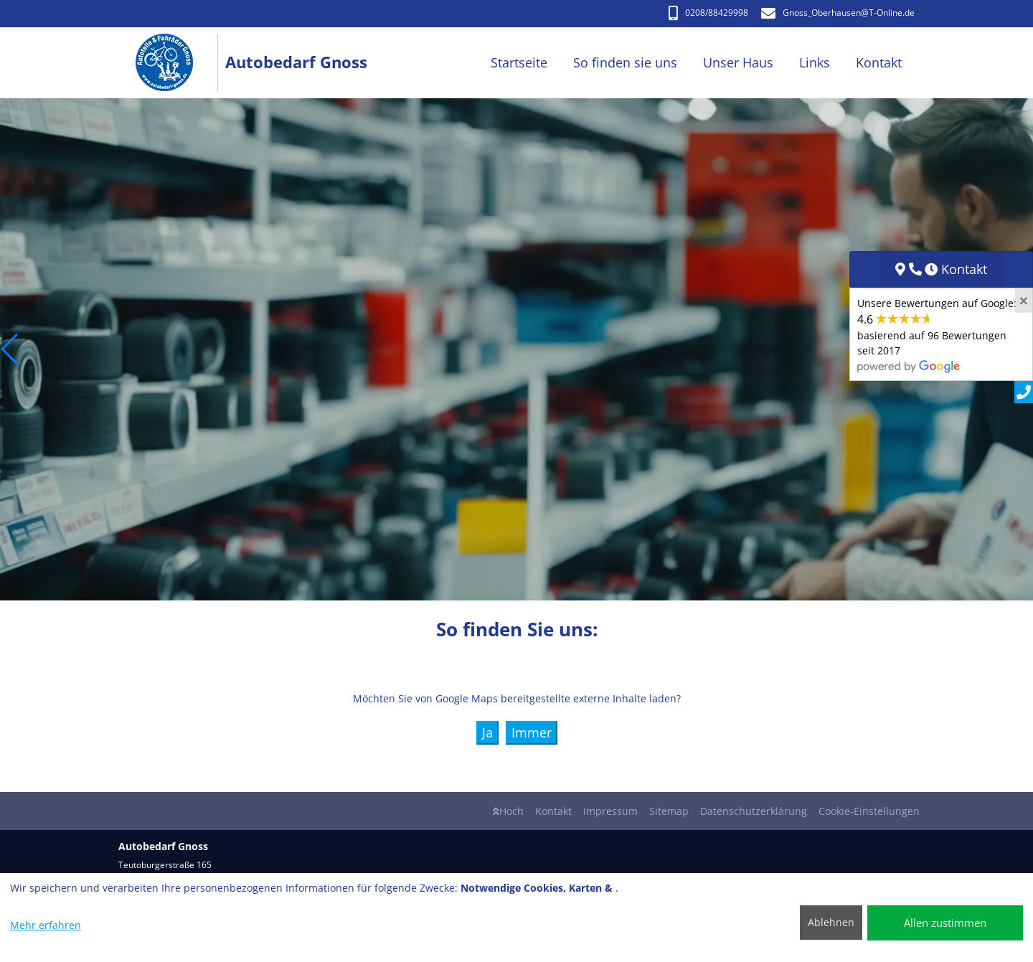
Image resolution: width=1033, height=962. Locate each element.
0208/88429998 (708, 12)
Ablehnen (831, 922)
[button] (9, 349)
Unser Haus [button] (738, 62)
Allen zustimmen (945, 922)
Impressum (610, 811)
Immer (531, 732)
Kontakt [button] (879, 62)
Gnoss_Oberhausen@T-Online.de (838, 12)
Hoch (508, 811)
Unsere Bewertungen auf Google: (937, 334)
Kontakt (553, 811)
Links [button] (814, 62)
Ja (487, 732)
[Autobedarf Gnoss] (171, 62)
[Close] (1023, 300)
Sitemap (669, 811)
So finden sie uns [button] (625, 62)
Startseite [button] (519, 62)
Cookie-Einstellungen (869, 811)
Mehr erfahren (45, 925)
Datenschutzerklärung (753, 811)
